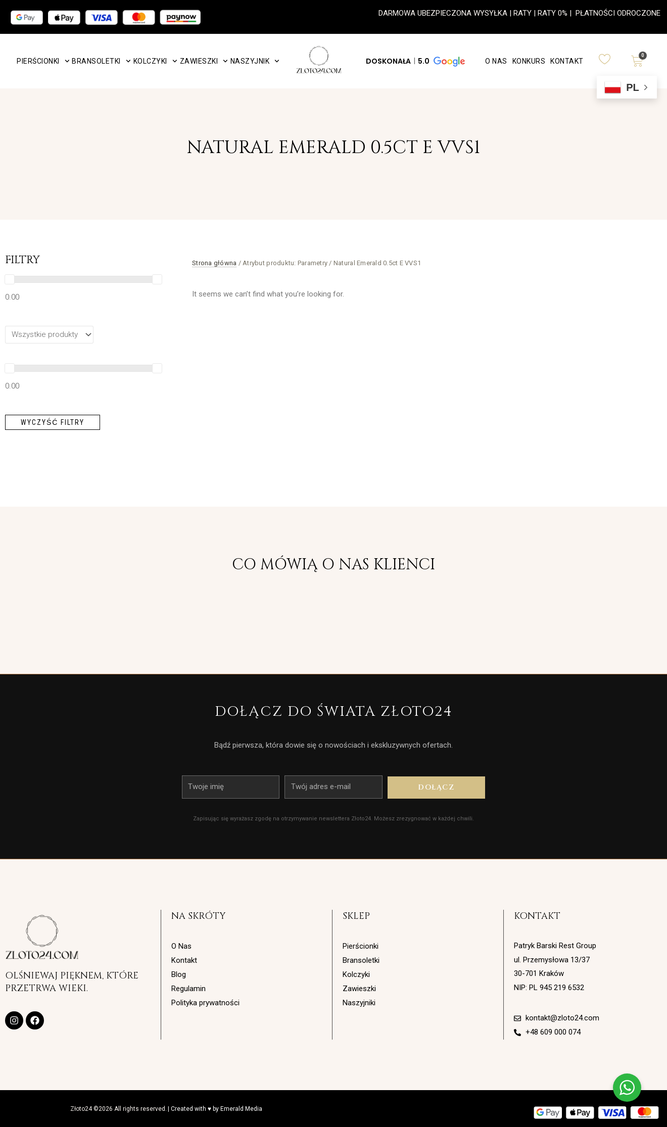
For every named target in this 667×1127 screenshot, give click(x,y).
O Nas (496, 61)
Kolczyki (155, 61)
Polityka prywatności (205, 1002)
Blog (178, 974)
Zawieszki (204, 61)
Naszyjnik (254, 61)
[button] (414, 61)
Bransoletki (101, 61)
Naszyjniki (359, 1002)
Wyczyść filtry (52, 422)
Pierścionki (43, 61)
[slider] (10, 279)
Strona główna (214, 263)
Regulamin (188, 988)
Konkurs (529, 61)
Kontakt (567, 61)
